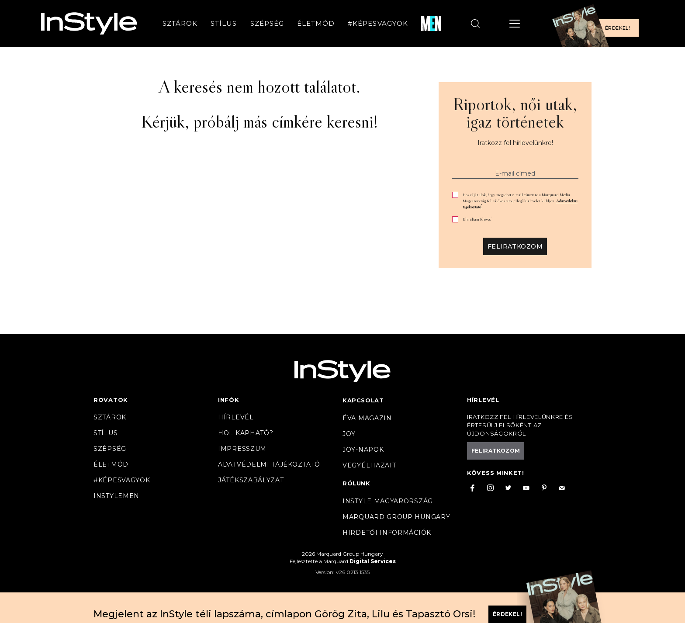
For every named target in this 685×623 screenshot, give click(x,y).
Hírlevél (236, 417)
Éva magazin (367, 418)
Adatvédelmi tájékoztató (269, 464)
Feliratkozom (515, 246)
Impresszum (242, 449)
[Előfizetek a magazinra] (598, 23)
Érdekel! (617, 28)
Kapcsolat (363, 400)
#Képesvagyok (378, 23)
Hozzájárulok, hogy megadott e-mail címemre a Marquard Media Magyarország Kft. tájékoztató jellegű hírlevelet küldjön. (520, 201)
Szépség (267, 23)
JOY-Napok (363, 449)
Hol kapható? (245, 433)
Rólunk (356, 483)
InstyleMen (116, 496)
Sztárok (180, 23)
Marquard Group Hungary (396, 517)
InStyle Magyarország (387, 501)
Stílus (224, 23)
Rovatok (110, 399)
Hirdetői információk (386, 532)
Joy (349, 434)
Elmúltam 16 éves (477, 219)
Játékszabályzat (251, 480)
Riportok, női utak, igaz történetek (515, 112)
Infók (228, 399)
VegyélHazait (369, 465)
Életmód (316, 23)
